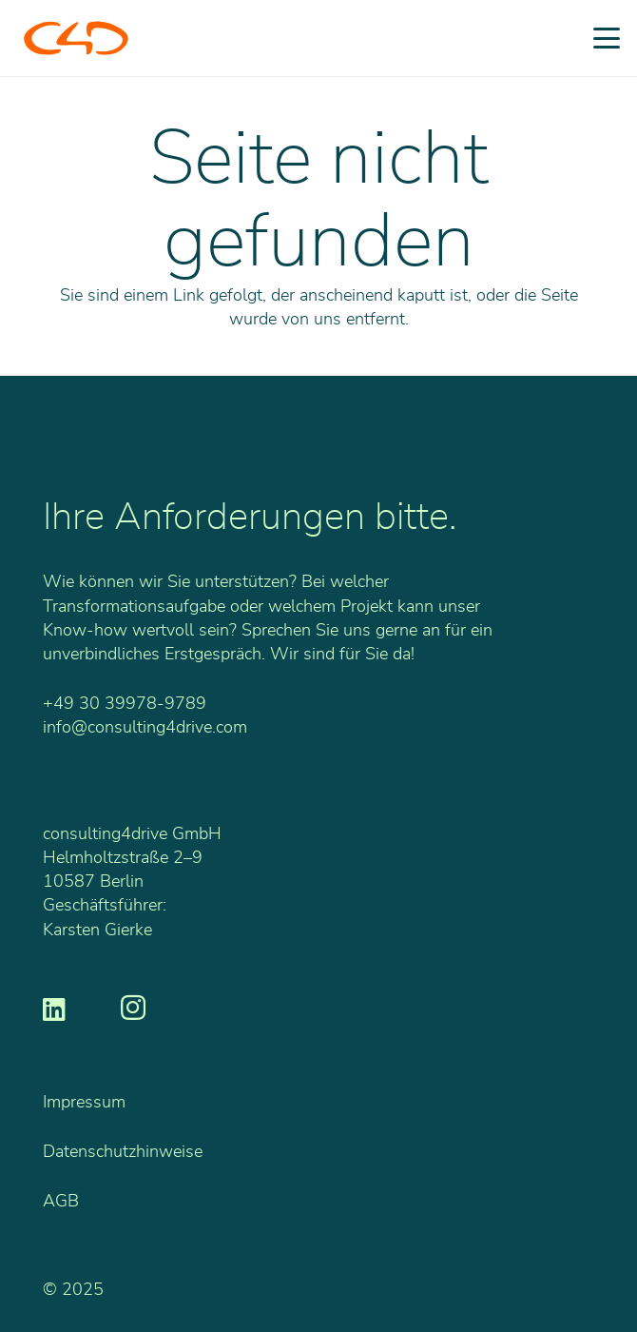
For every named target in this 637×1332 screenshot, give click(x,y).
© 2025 (73, 1290)
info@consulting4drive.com (145, 727)
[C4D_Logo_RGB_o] (76, 38)
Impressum (84, 1102)
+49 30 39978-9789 (124, 704)
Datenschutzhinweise (123, 1152)
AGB (61, 1201)
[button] (607, 38)
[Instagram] (133, 1008)
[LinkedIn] (54, 1008)
